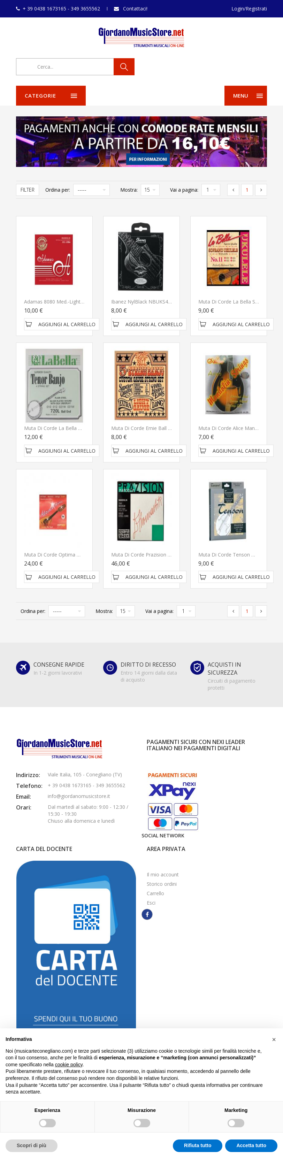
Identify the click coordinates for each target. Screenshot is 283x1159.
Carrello (155, 893)
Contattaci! (135, 8)
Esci (151, 902)
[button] (274, 1039)
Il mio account (163, 874)
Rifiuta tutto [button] (198, 1145)
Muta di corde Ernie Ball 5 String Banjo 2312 (162, 428)
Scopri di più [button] (31, 1145)
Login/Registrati (249, 8)
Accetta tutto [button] (251, 1145)
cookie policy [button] (69, 1064)
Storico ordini (162, 884)
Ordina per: (57, 189)
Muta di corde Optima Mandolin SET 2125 (72, 554)
